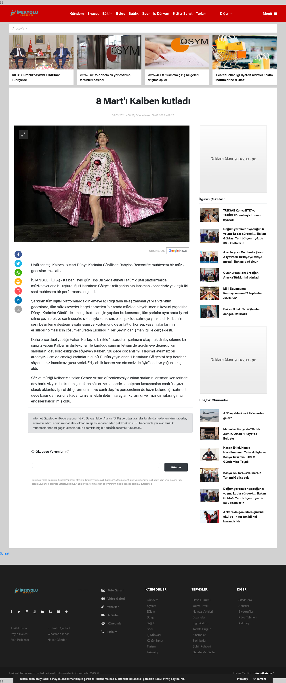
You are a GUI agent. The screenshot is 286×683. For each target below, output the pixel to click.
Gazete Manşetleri (204, 652)
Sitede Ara (245, 599)
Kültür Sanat (182, 13)
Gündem (77, 13)
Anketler (243, 605)
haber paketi (127, 673)
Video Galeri (113, 598)
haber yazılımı (109, 673)
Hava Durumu (202, 599)
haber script (180, 673)
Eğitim (107, 13)
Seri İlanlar (199, 640)
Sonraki (5, 553)
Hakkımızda (19, 628)
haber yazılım (162, 673)
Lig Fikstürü (200, 623)
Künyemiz (111, 623)
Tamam (259, 679)
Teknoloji (152, 652)
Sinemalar (199, 634)
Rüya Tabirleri (247, 617)
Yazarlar (110, 606)
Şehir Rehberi (202, 646)
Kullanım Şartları (59, 628)
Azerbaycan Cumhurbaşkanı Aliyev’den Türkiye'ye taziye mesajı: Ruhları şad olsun (243, 257)
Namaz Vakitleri (203, 611)
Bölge (120, 13)
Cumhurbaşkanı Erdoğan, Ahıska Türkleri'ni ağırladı (241, 274)
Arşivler (110, 615)
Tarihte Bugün (202, 628)
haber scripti (145, 673)
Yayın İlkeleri (19, 633)
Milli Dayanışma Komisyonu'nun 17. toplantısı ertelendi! (242, 293)
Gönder (176, 467)
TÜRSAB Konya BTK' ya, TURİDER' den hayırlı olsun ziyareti (242, 215)
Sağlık (134, 13)
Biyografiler (245, 611)
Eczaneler (199, 617)
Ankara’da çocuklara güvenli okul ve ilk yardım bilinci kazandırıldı (243, 516)
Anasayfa (19, 28)
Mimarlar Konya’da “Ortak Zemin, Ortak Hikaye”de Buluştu (241, 433)
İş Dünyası (161, 13)
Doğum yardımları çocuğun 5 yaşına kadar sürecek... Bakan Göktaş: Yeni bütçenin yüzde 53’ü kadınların (244, 235)
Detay (242, 679)
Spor (145, 13)
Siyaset (93, 13)
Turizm (201, 13)
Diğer (224, 13)
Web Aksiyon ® (264, 673)
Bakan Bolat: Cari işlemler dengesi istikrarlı (241, 311)
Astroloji (243, 623)
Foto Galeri (112, 590)
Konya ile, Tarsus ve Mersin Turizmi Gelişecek (242, 475)
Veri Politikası (20, 639)
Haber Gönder (57, 639)
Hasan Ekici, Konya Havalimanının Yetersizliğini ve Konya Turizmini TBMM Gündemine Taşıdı (244, 454)
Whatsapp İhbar (58, 633)
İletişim (109, 631)
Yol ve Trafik (200, 605)
